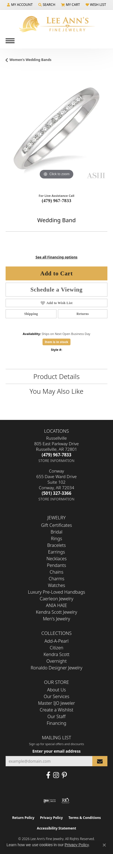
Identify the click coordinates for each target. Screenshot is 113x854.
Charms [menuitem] (56, 579)
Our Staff (57, 716)
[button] (20, 4)
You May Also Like (56, 391)
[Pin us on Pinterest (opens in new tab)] (64, 775)
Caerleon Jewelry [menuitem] (56, 599)
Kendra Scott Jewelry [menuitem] (56, 612)
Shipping (31, 314)
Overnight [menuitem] (56, 661)
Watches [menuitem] (56, 585)
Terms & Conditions (85, 817)
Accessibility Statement (56, 828)
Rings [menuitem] (56, 538)
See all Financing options (56, 257)
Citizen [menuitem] (56, 648)
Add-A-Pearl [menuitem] (56, 641)
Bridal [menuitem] (56, 532)
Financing (56, 723)
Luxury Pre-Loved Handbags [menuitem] (56, 592)
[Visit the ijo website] (49, 801)
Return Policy (23, 817)
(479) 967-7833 (56, 200)
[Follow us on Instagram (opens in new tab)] (56, 775)
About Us (56, 690)
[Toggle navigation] (10, 41)
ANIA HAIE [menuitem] (56, 605)
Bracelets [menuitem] (56, 545)
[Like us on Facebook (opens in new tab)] (48, 775)
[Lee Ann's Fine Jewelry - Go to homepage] (56, 24)
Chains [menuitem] (56, 572)
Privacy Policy (51, 817)
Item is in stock (56, 342)
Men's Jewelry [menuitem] (56, 619)
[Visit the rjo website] (65, 801)
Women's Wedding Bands (30, 59)
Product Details (56, 376)
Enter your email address (56, 751)
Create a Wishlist (56, 710)
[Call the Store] (56, 454)
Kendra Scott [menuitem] (57, 654)
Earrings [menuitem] (56, 552)
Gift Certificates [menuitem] (56, 525)
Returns (82, 314)
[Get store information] (57, 460)
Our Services (56, 696)
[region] (56, 130)
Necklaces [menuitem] (56, 559)
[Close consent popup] (104, 845)
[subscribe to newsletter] (99, 761)
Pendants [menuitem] (56, 565)
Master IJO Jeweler (56, 703)
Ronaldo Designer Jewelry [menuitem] (56, 668)
